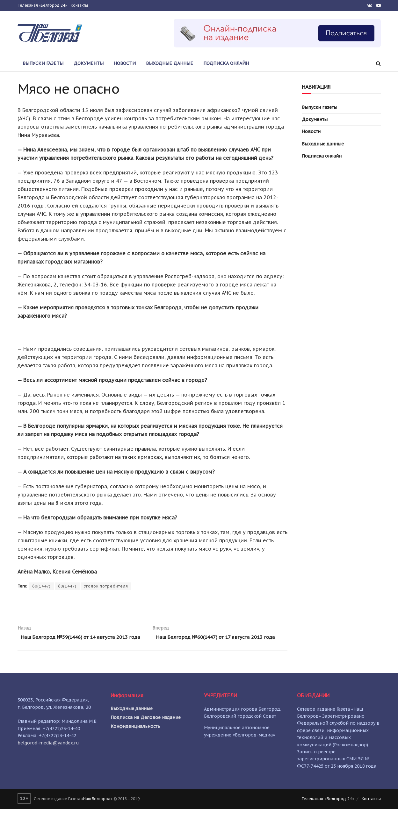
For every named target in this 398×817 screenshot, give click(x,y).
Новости (125, 63)
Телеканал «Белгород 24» (42, 5)
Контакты (79, 5)
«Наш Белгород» (96, 807)
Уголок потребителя (106, 586)
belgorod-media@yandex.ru (48, 751)
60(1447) (41, 586)
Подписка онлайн (226, 63)
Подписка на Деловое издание (146, 725)
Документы (89, 63)
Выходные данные (169, 63)
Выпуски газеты (43, 63)
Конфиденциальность (135, 734)
